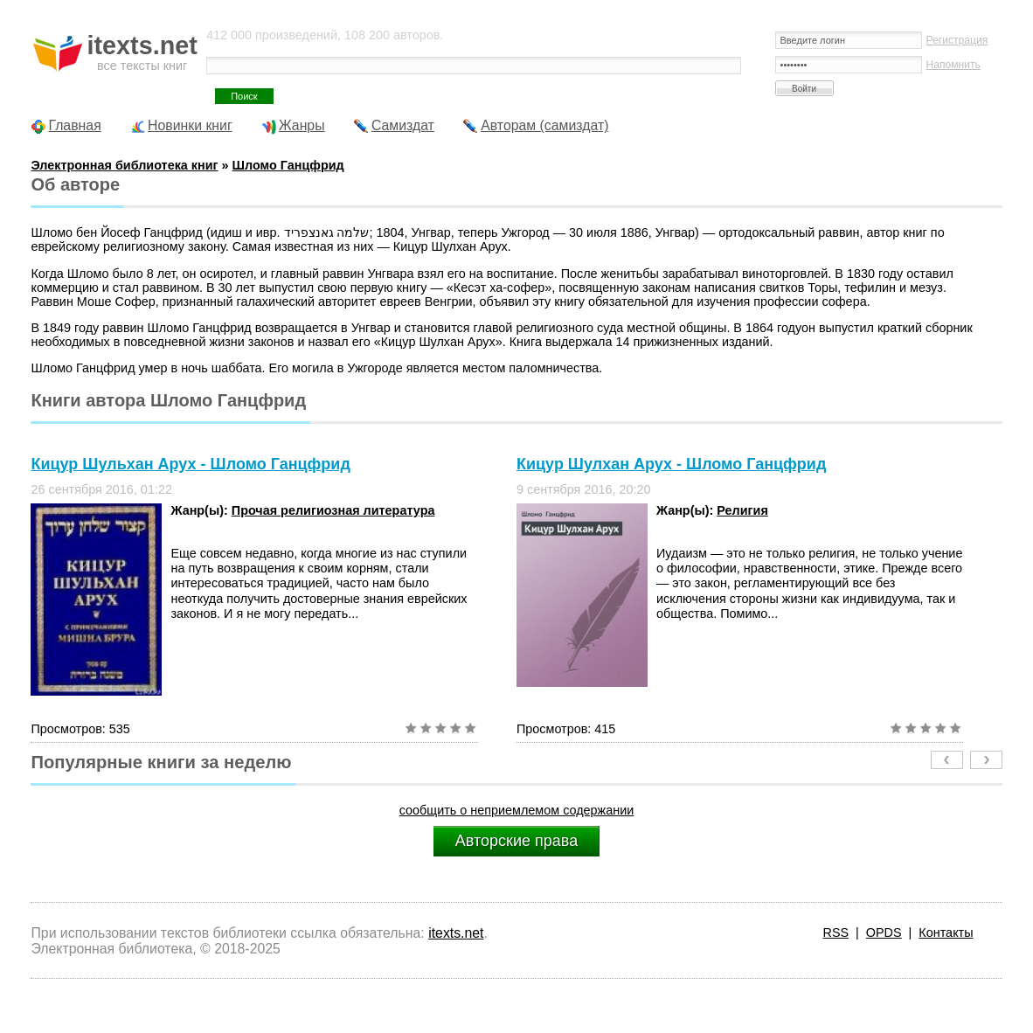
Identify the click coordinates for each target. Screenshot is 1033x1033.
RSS (836, 932)
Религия (742, 510)
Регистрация (957, 40)
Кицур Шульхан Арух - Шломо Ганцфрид (190, 464)
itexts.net (455, 933)
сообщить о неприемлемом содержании (516, 810)
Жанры (302, 125)
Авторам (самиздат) (544, 125)
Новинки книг (190, 125)
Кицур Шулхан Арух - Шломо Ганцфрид (671, 464)
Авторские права (516, 840)
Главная (74, 125)
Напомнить (953, 65)
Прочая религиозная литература (333, 510)
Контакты (946, 932)
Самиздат (402, 125)
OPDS (884, 932)
